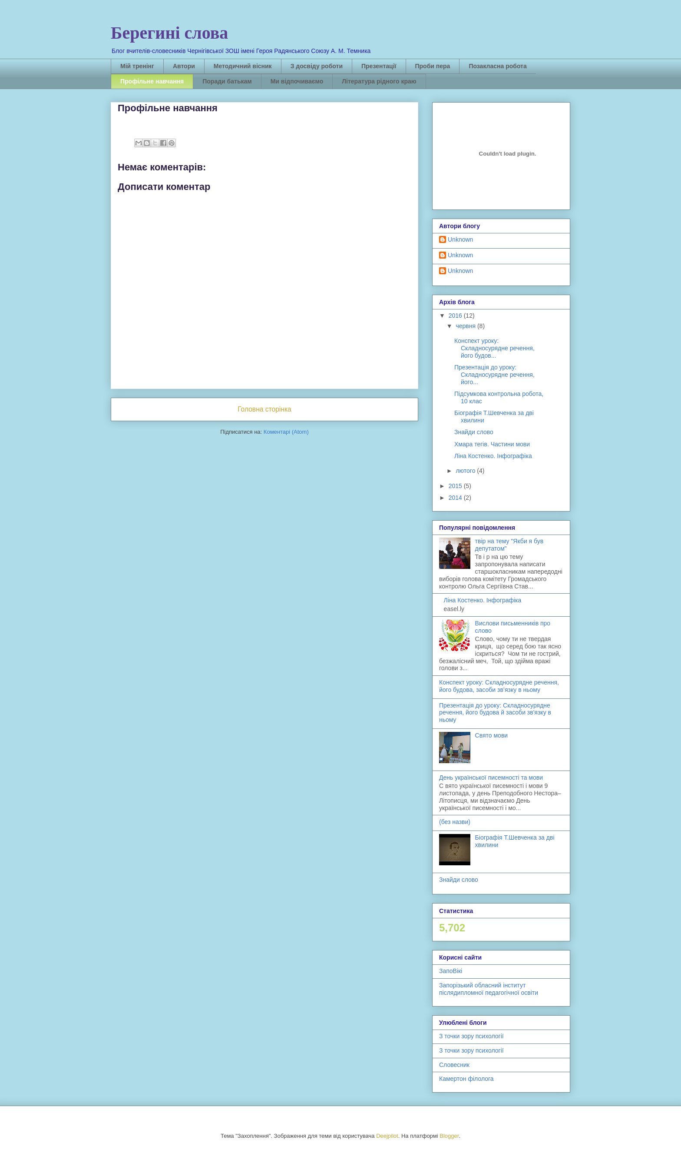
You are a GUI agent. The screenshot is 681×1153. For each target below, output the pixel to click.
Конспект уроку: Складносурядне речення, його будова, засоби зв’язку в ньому (499, 686)
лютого (466, 470)
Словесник (454, 1064)
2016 (456, 315)
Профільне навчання (152, 81)
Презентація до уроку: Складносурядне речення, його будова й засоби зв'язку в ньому (495, 713)
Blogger (449, 1136)
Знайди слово (473, 432)
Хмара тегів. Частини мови (492, 444)
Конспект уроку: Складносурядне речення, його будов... (494, 348)
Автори (184, 66)
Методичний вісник (243, 66)
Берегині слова (169, 33)
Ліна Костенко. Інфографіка (493, 455)
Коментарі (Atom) (286, 432)
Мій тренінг (137, 66)
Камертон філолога (466, 1078)
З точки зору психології (471, 1036)
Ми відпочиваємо (297, 81)
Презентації (379, 66)
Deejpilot (387, 1136)
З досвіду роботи (317, 66)
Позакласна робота (497, 66)
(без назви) (454, 821)
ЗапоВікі (450, 970)
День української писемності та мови (491, 777)
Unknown (460, 239)
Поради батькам (226, 81)
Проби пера (432, 66)
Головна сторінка (264, 409)
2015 (456, 485)
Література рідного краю (379, 81)
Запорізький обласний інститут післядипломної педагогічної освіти (488, 989)
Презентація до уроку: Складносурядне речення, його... (494, 374)
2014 (456, 497)
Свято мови (491, 735)
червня (466, 325)
